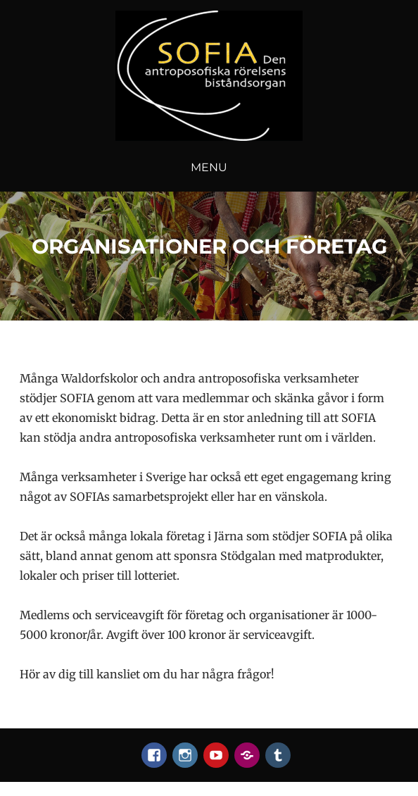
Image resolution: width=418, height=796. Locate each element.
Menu (209, 167)
